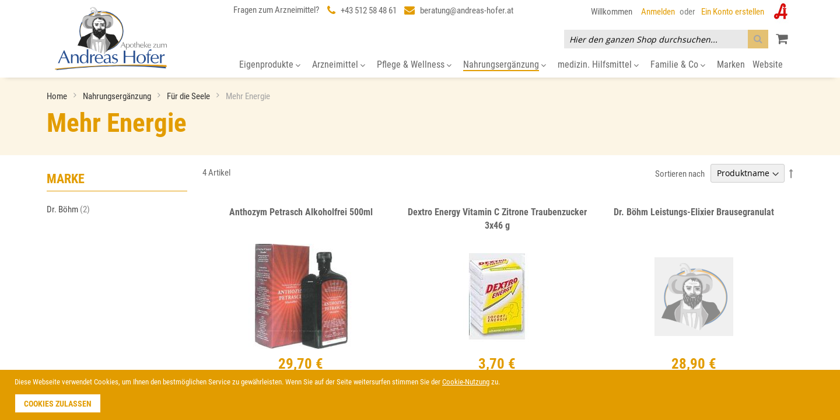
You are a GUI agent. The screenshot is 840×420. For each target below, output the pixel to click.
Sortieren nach (680, 173)
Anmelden (658, 11)
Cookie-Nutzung (465, 381)
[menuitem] (269, 65)
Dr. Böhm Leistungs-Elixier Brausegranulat (694, 212)
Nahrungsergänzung (118, 96)
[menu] (420, 65)
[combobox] (666, 39)
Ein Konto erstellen (732, 11)
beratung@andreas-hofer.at (466, 10)
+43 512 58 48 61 (369, 10)
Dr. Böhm (72, 209)
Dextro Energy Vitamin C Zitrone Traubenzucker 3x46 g (497, 218)
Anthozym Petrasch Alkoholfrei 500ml (301, 212)
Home (58, 96)
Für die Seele (189, 96)
